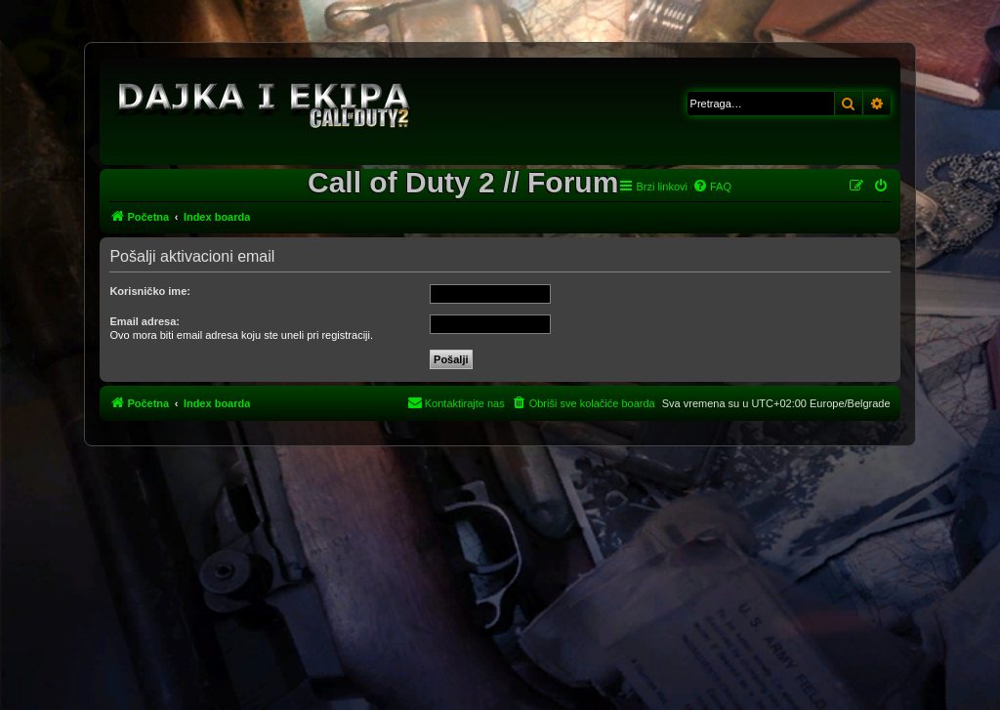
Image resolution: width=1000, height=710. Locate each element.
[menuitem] (711, 186)
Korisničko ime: (149, 291)
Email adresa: (144, 321)
